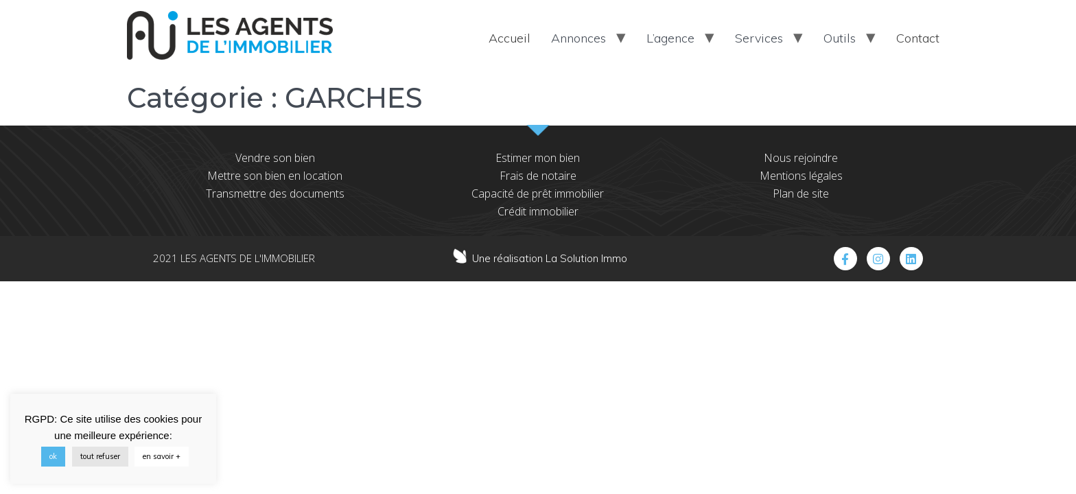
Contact (917, 38)
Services (759, 38)
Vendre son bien (275, 157)
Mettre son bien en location (274, 175)
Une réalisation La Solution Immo (549, 258)
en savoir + (161, 456)
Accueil (509, 38)
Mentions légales (801, 175)
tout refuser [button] (100, 456)
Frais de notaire (538, 175)
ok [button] (53, 456)
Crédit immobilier (538, 211)
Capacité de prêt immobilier (537, 193)
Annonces (578, 38)
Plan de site (801, 193)
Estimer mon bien (537, 157)
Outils (839, 38)
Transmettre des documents (275, 193)
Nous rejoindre (801, 157)
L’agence (670, 38)
